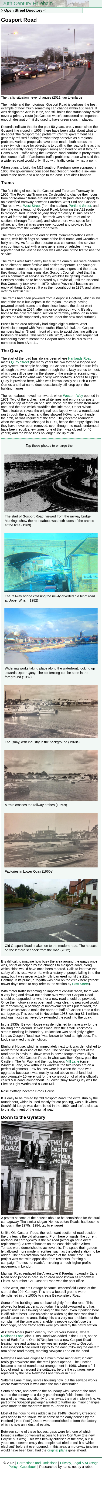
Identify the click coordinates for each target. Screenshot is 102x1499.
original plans (57, 1450)
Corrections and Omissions (37, 1463)
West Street (32, 206)
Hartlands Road (79, 358)
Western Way (73, 396)
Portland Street (80, 206)
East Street (80, 984)
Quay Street (20, 362)
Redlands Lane (12, 1336)
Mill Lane (72, 1061)
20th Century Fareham (28, 3)
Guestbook (28, 1467)
